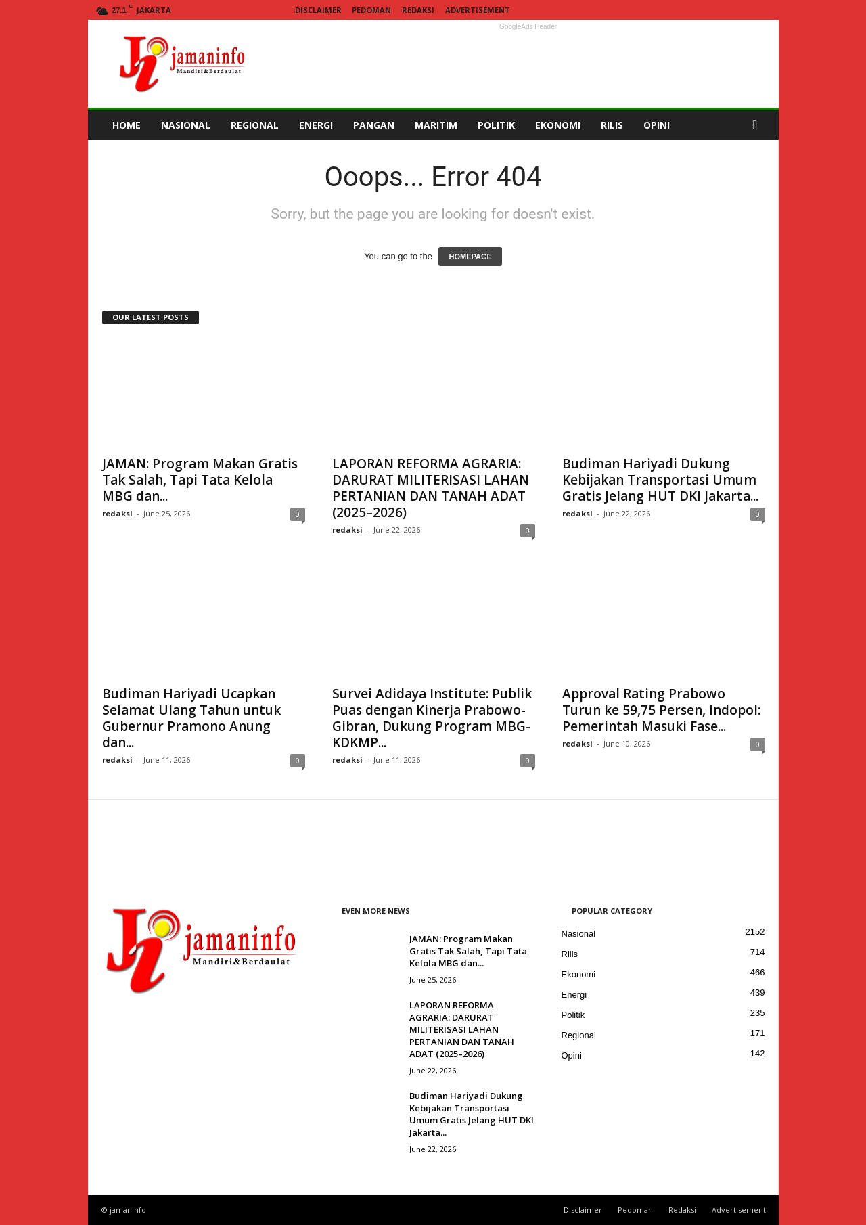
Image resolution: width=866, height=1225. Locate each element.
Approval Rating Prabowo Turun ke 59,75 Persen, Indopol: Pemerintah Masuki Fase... (661, 710)
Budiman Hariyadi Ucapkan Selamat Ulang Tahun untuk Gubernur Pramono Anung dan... (191, 718)
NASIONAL (185, 124)
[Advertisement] (528, 63)
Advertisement (477, 10)
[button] (758, 125)
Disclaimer (318, 10)
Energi (574, 994)
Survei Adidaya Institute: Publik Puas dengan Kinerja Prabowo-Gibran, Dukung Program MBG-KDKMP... (432, 718)
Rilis (570, 954)
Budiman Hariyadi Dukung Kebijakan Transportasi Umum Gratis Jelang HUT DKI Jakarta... (660, 480)
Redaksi (418, 10)
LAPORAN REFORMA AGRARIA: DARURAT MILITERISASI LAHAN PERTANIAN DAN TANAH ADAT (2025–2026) (430, 488)
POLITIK (496, 124)
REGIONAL (255, 124)
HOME (126, 124)
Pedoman (371, 10)
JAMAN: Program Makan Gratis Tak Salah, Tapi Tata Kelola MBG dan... (200, 480)
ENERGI (316, 124)
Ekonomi (579, 974)
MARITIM (436, 124)
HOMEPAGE (470, 256)
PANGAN (373, 124)
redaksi (117, 513)
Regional (579, 1035)
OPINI (656, 124)
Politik (573, 1015)
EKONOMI (557, 124)
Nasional (579, 934)
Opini (572, 1055)
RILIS (612, 124)
